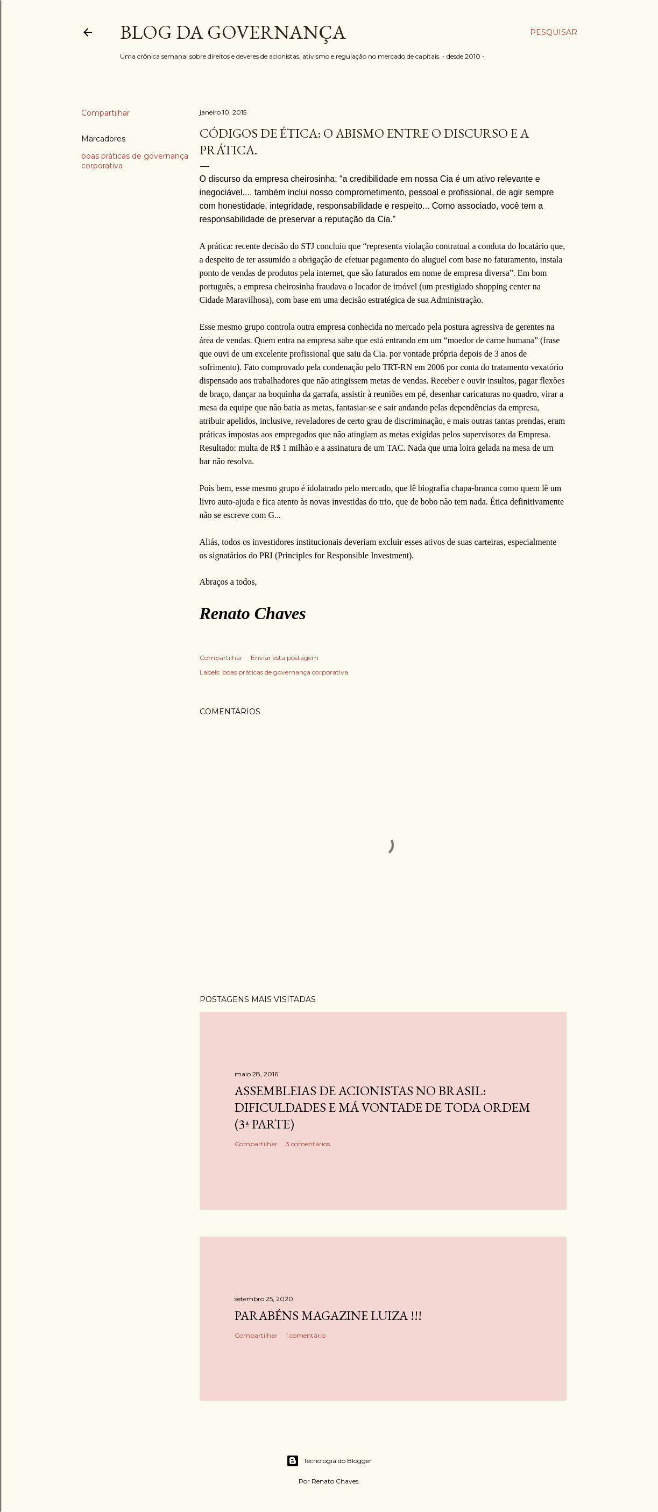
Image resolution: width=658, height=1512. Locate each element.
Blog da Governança (233, 32)
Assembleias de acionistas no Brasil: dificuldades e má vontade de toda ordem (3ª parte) (382, 1107)
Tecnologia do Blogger (329, 1460)
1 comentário (306, 1335)
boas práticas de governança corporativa (285, 672)
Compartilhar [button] (105, 113)
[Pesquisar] (553, 32)
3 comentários (308, 1144)
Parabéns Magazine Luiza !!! (328, 1315)
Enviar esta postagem (285, 658)
